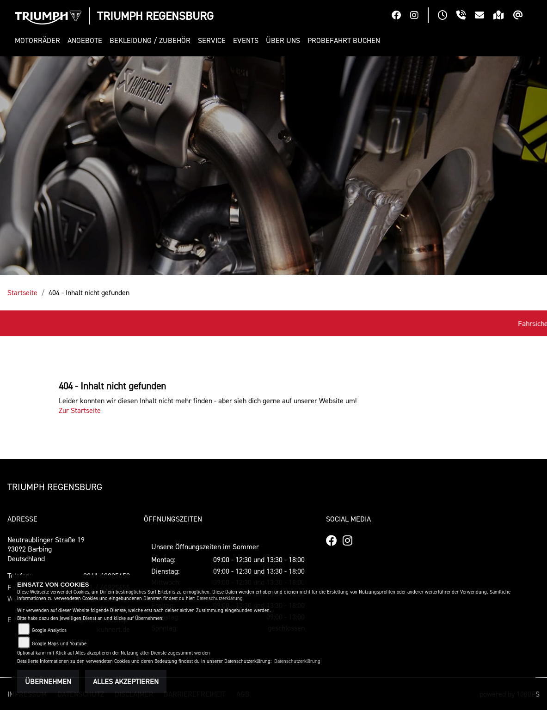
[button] (39, 40)
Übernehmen (48, 681)
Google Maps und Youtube (59, 644)
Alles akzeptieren (126, 681)
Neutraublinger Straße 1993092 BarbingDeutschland (46, 549)
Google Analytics (49, 630)
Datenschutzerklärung (220, 598)
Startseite (22, 292)
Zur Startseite (80, 410)
